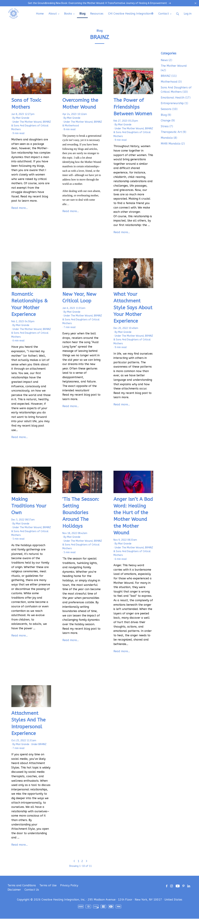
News (166, 60)
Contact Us (32, 890)
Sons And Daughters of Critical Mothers (176, 90)
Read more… (19, 208)
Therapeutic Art (173, 132)
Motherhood (72, 126)
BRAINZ (47, 122)
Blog (99, 31)
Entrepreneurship (174, 103)
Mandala (169, 138)
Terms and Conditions (22, 885)
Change (168, 120)
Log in (187, 14)
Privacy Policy (69, 885)
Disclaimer (14, 890)
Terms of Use (48, 885)
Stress (167, 126)
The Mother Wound (30, 122)
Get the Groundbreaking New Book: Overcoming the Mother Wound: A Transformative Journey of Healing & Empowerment (99, 3)
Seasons (169, 109)
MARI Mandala (173, 144)
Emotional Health (175, 98)
